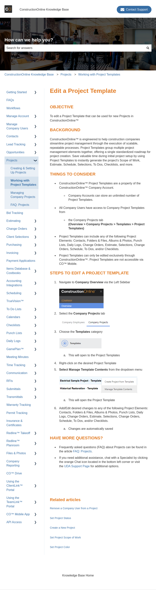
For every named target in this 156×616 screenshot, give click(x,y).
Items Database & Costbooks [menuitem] (18, 270)
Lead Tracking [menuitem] (15, 144)
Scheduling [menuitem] (13, 293)
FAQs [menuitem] (10, 100)
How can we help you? (29, 39)
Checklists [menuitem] (13, 325)
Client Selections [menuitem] (17, 236)
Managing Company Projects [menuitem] (23, 194)
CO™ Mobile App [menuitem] (18, 514)
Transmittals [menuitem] (14, 396)
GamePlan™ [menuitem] (15, 349)
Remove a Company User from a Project (74, 508)
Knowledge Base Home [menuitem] (78, 575)
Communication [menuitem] (16, 373)
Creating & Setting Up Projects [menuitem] (23, 170)
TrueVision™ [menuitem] (15, 301)
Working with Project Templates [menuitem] (23, 182)
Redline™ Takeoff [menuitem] (18, 433)
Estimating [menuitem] (13, 220)
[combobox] (74, 48)
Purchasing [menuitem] (14, 244)
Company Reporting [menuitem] (12, 463)
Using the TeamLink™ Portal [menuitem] (14, 502)
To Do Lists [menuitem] (13, 309)
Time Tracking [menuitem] (15, 365)
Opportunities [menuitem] (15, 152)
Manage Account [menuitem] (17, 116)
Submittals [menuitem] (13, 389)
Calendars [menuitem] (13, 317)
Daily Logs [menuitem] (13, 341)
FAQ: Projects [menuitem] (20, 204)
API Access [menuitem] (14, 522)
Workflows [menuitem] (13, 108)
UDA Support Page (77, 466)
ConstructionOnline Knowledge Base (44, 9)
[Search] (147, 48)
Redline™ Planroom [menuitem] (13, 443)
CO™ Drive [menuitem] (14, 473)
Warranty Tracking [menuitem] (18, 404)
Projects (66, 74)
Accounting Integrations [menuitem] (14, 283)
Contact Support (134, 9)
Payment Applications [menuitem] (20, 260)
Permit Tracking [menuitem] (16, 412)
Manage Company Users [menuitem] (17, 126)
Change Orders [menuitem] (16, 228)
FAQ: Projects (82, 451)
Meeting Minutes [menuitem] (17, 357)
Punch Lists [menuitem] (14, 333)
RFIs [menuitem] (9, 380)
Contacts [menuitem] (12, 136)
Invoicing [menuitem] (12, 252)
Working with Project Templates (99, 74)
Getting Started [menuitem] (16, 92)
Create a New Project (62, 527)
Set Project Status (60, 518)
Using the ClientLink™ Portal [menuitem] (14, 486)
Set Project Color (60, 547)
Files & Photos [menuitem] (16, 453)
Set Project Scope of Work (65, 537)
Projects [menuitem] (11, 160)
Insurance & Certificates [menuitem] (14, 423)
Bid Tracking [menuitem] (14, 212)
